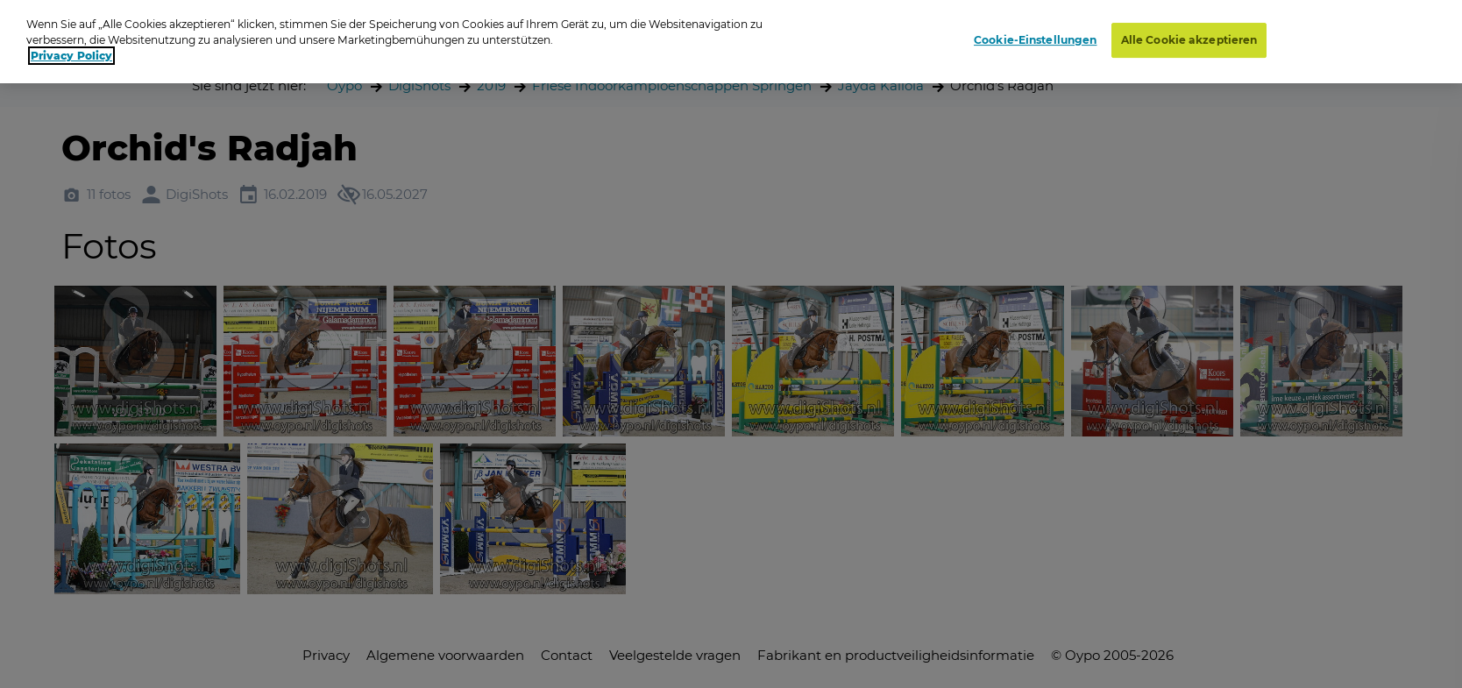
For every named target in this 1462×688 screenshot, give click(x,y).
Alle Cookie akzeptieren (1189, 39)
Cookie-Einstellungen (1035, 39)
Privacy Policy (71, 55)
